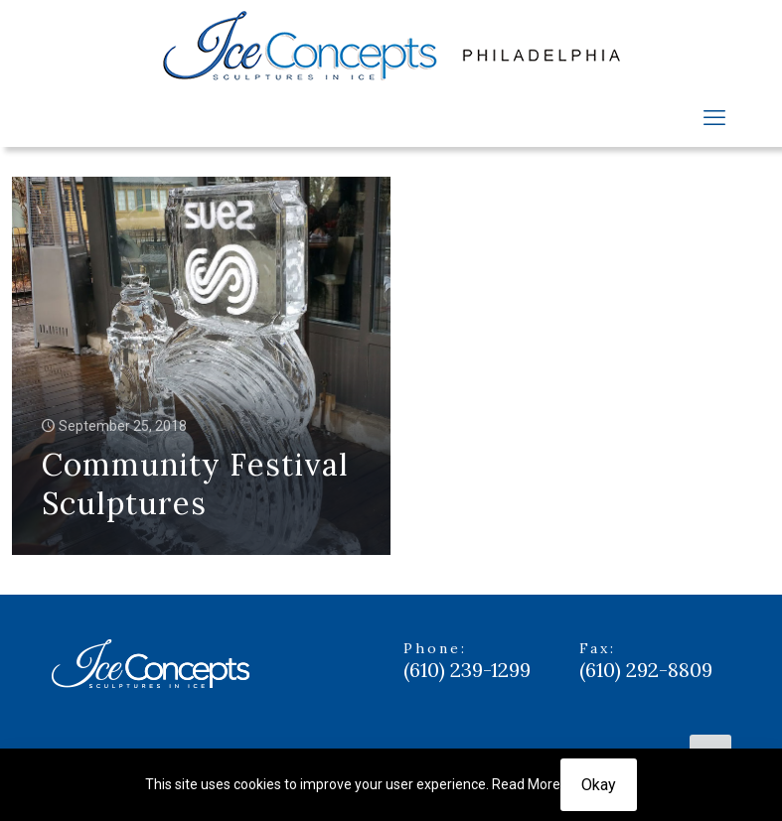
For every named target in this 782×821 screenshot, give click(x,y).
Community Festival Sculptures (195, 483)
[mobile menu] (714, 118)
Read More (526, 784)
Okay (598, 784)
